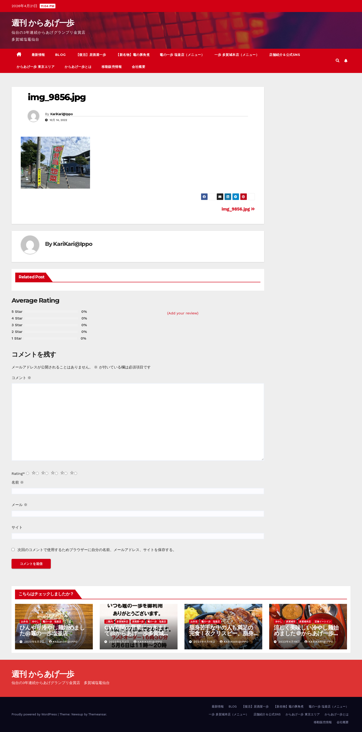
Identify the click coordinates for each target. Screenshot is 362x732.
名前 (18, 482)
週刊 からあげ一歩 (43, 23)
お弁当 (24, 621)
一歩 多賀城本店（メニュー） (236, 55)
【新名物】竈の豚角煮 (133, 55)
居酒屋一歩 (138, 621)
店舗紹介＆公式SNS (284, 55)
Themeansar (97, 714)
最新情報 (38, 55)
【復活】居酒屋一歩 (91, 55)
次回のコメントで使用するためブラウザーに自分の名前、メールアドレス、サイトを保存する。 (97, 550)
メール (19, 505)
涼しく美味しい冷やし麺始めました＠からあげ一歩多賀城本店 (306, 633)
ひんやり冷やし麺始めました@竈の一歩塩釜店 (52, 630)
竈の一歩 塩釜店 (52, 621)
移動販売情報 (112, 67)
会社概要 (138, 67)
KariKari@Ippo (61, 114)
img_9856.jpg (57, 97)
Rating (18, 473)
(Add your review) (182, 313)
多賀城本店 (122, 621)
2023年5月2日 (35, 641)
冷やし (35, 621)
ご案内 (109, 621)
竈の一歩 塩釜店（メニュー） (182, 55)
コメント (21, 378)
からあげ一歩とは (78, 67)
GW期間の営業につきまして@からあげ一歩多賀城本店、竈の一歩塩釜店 (136, 633)
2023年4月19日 (205, 641)
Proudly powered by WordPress (35, 714)
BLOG (60, 55)
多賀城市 (290, 621)
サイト (17, 527)
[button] (337, 60)
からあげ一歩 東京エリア (35, 67)
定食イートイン (323, 621)
